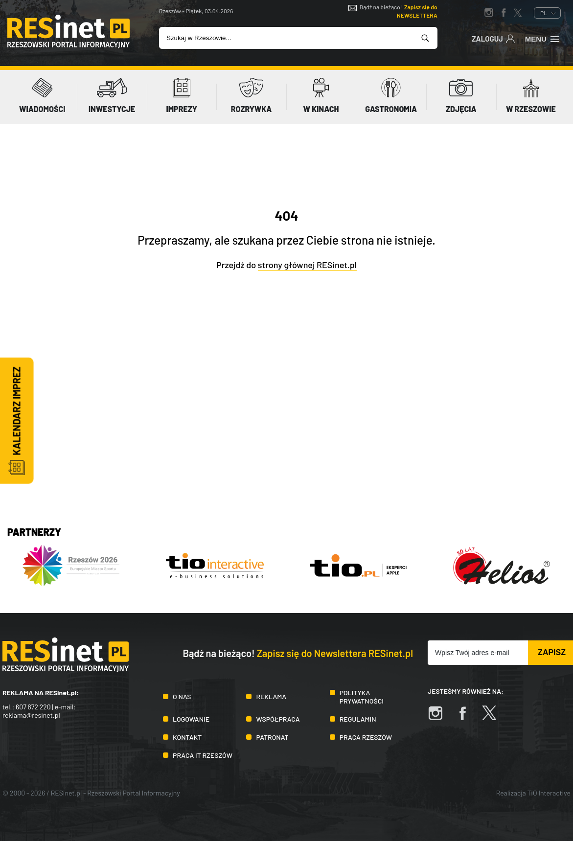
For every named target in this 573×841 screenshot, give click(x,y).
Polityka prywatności (362, 696)
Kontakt (187, 737)
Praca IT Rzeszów (202, 755)
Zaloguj (493, 38)
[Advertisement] (286, 436)
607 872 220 (33, 707)
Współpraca (277, 719)
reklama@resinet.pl (31, 715)
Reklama (271, 696)
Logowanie (191, 719)
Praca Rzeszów (366, 737)
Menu (543, 38)
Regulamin (358, 719)
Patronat (272, 737)
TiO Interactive (549, 793)
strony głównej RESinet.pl (307, 264)
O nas (182, 696)
